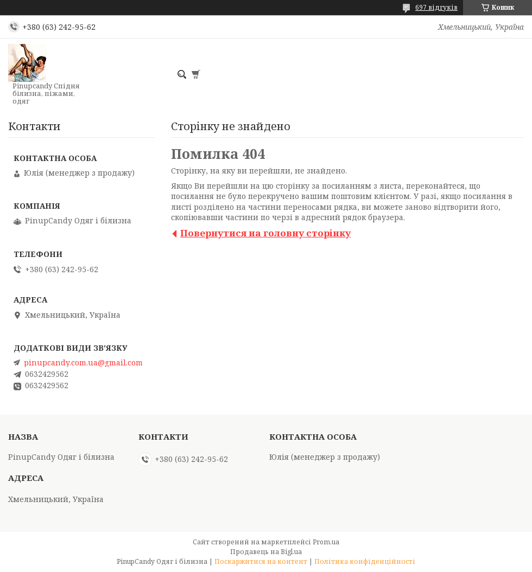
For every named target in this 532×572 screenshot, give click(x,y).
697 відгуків (436, 7)
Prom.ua (326, 542)
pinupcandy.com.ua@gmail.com (83, 362)
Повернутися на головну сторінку (265, 233)
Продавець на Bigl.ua (266, 551)
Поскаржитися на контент (260, 561)
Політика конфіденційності (364, 561)
